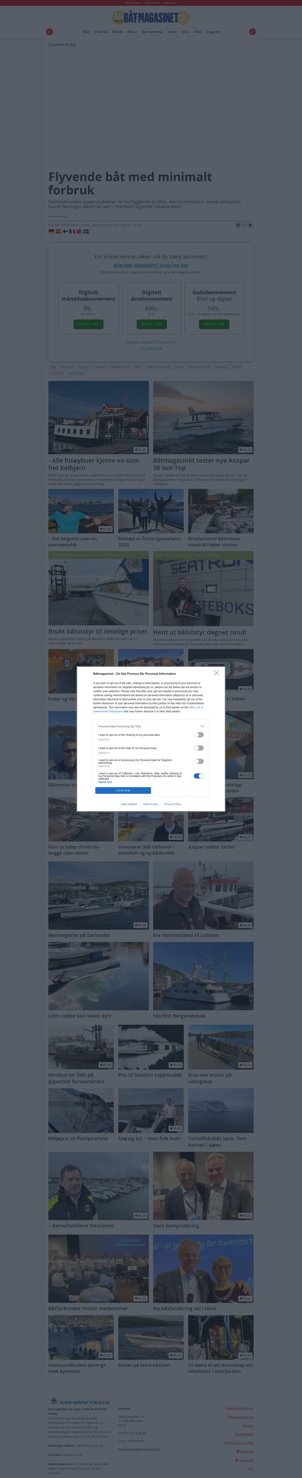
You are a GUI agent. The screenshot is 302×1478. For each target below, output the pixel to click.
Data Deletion (129, 804)
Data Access (150, 804)
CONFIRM (123, 790)
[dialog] (151, 739)
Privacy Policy (172, 804)
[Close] (217, 674)
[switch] (199, 734)
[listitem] (151, 726)
